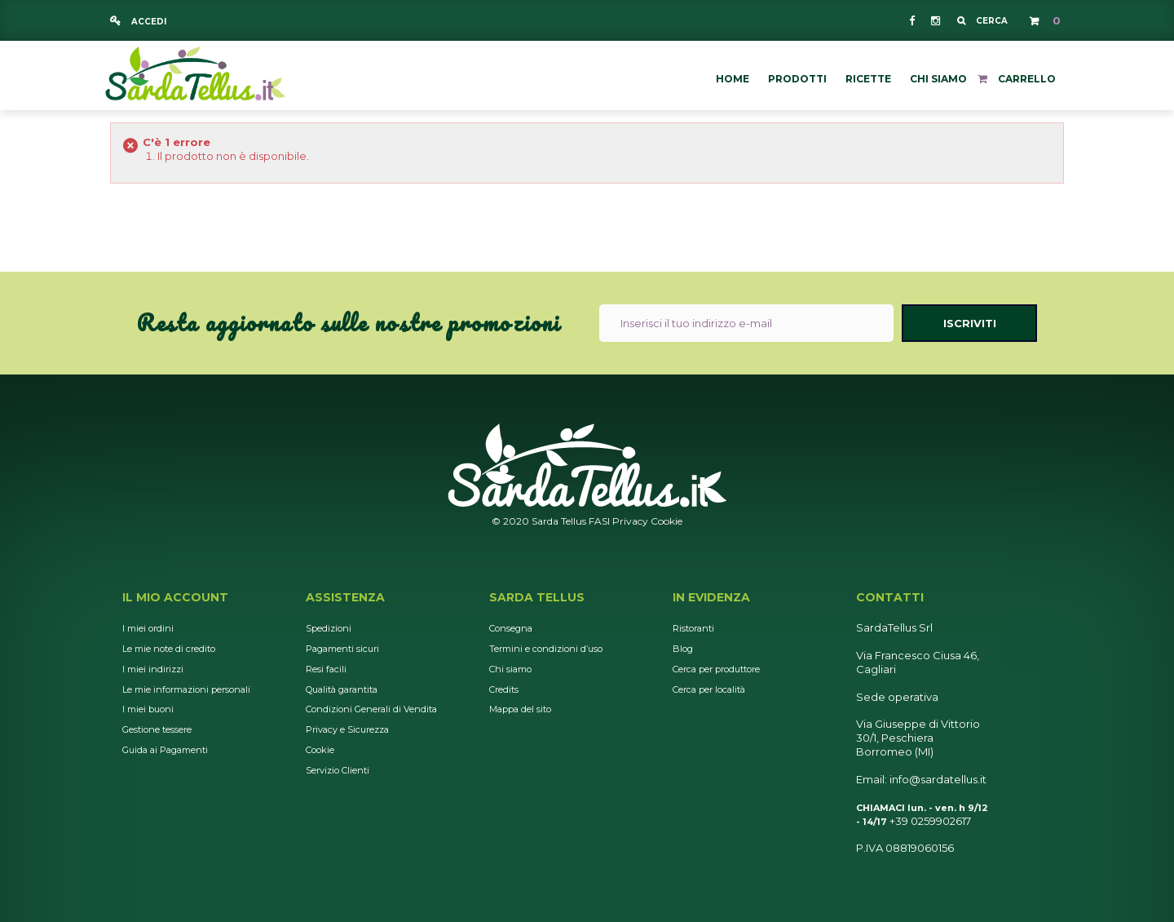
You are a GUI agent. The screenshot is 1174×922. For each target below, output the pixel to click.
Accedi (147, 21)
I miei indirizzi (152, 669)
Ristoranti (693, 628)
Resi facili (326, 669)
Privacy (630, 521)
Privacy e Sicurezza (347, 729)
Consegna (510, 628)
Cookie (666, 521)
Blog (683, 648)
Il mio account (175, 597)
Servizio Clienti (337, 770)
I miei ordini (148, 628)
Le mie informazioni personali (186, 689)
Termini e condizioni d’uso (545, 648)
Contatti (890, 597)
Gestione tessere (157, 729)
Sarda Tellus (537, 597)
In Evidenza (711, 597)
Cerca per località (709, 689)
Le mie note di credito (168, 648)
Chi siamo (510, 669)
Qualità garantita (341, 689)
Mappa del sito (520, 709)
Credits (504, 689)
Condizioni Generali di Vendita (371, 709)
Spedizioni (328, 628)
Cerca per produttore (716, 669)
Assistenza (345, 597)
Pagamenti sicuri (342, 648)
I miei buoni (148, 709)
